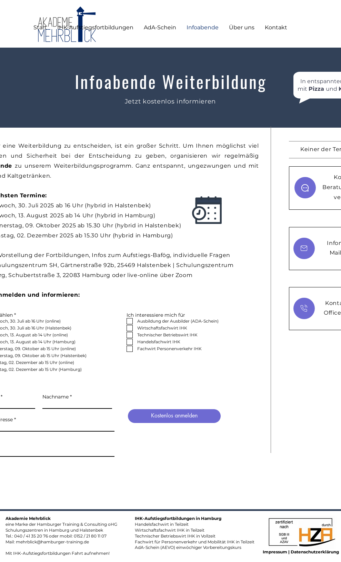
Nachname (55, 396)
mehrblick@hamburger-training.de (52, 541)
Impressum (275, 551)
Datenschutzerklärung (315, 551)
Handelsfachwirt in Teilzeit (162, 524)
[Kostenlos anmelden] (174, 416)
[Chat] (305, 187)
